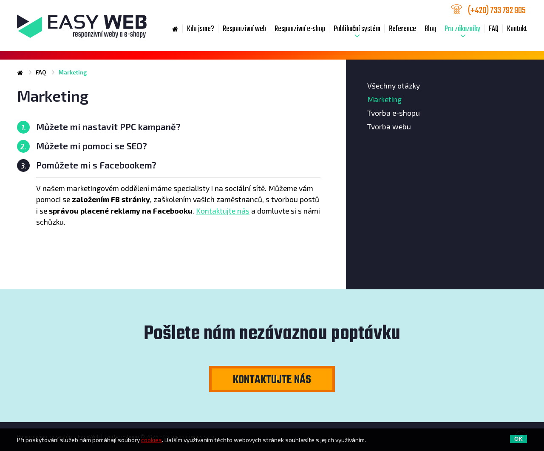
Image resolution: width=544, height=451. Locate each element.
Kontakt (517, 29)
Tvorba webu (389, 126)
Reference (402, 29)
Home (175, 29)
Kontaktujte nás (222, 210)
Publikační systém (357, 29)
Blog (430, 29)
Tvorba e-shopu (393, 112)
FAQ (494, 29)
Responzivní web (244, 29)
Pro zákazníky (462, 29)
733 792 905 (497, 10)
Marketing (384, 99)
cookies (151, 439)
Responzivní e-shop (300, 29)
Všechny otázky (393, 85)
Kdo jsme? (200, 29)
